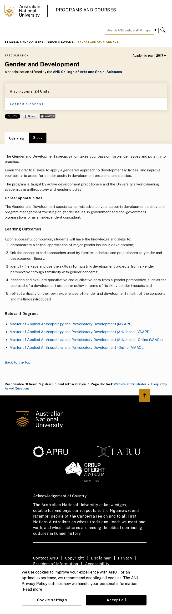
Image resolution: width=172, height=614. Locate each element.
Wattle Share (48, 116)
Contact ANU (45, 558)
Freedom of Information (55, 564)
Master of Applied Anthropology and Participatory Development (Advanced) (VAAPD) (80, 332)
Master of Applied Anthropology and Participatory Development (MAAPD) (71, 324)
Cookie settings (52, 600)
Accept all (116, 600)
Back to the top (17, 362)
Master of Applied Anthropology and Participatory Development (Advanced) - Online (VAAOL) (86, 340)
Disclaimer (101, 558)
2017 (161, 55)
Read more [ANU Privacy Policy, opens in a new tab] (32, 589)
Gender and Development (98, 42)
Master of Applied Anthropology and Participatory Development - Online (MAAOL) (77, 347)
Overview (16, 138)
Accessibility (97, 564)
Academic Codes (27, 104)
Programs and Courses (86, 9)
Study (37, 138)
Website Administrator (130, 384)
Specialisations (60, 42)
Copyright (74, 558)
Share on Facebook (30, 116)
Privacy (125, 558)
